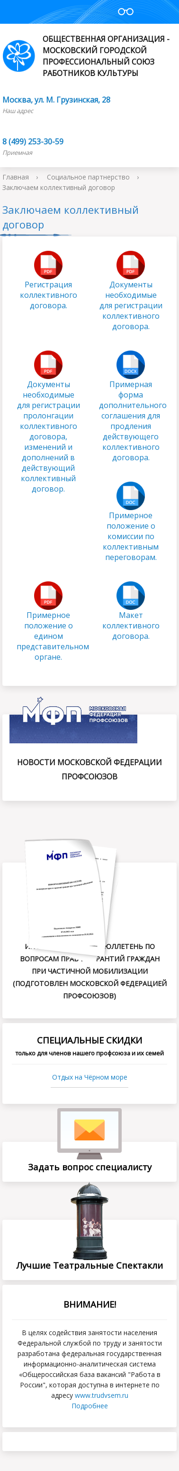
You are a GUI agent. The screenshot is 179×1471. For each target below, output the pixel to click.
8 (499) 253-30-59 (32, 141)
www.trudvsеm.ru (101, 1395)
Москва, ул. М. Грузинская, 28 (56, 100)
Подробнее (90, 1405)
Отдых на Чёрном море (89, 1077)
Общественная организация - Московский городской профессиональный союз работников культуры (86, 56)
